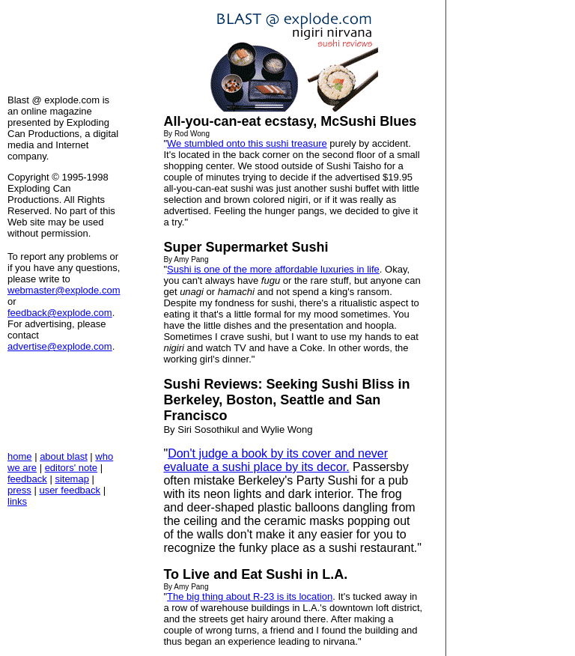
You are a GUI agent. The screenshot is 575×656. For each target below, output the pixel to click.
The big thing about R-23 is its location (249, 596)
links (17, 501)
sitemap (72, 479)
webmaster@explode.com (63, 290)
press (19, 490)
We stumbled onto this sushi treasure (247, 143)
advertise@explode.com (59, 346)
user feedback (69, 490)
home (19, 456)
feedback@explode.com (59, 312)
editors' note (71, 467)
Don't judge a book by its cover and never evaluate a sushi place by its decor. (275, 460)
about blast (64, 456)
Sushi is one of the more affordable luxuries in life (273, 269)
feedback (27, 479)
